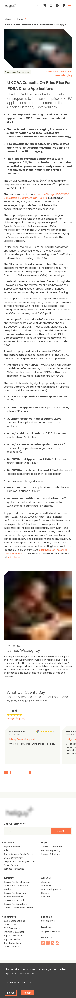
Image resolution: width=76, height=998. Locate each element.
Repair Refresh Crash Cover (18, 854)
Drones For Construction (17, 882)
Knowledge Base (12, 943)
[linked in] (43, 943)
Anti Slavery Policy (50, 850)
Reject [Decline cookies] (10, 992)
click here (14, 557)
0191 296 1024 (48, 921)
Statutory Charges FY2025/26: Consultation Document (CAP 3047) (36, 196)
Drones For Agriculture (15, 904)
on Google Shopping (14, 718)
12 (47, 772)
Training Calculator (14, 931)
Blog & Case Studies (14, 920)
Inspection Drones (13, 896)
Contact (45, 896)
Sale (6, 850)
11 (43, 772)
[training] (57, 5)
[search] (39, 5)
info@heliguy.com (50, 932)
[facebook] (48, 943)
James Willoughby (62, 75)
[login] (51, 5)
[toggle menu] (69, 5)
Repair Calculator (13, 935)
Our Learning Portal (51, 889)
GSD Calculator (12, 928)
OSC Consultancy (13, 857)
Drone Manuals (12, 946)
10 (39, 772)
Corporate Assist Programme (19, 861)
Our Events (47, 885)
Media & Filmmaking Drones (18, 907)
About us (46, 882)
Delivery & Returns (50, 854)
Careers (45, 893)
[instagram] (57, 943)
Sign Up (61, 831)
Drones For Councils (14, 900)
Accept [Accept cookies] (28, 992)
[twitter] (52, 943)
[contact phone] (63, 5)
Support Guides (12, 939)
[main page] (10, 4)
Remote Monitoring (14, 868)
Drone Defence (12, 865)
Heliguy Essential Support (22, 739)
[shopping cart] (45, 5)
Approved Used (12, 846)
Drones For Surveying (15, 893)
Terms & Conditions (51, 846)
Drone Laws (10, 924)
